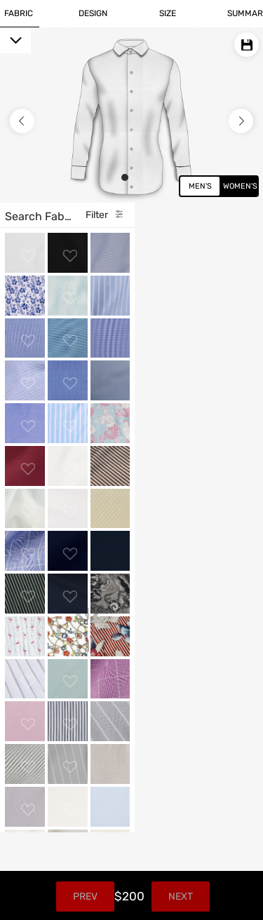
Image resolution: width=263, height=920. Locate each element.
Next (225, 896)
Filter (212, 215)
